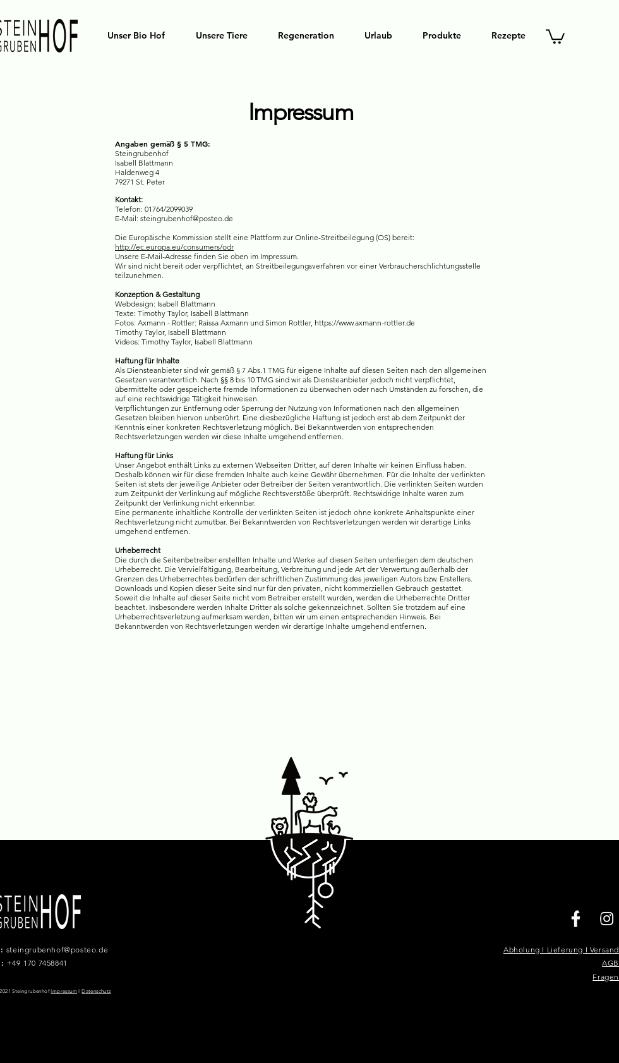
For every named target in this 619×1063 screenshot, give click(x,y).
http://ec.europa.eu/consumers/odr (174, 247)
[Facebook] (575, 918)
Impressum (64, 991)
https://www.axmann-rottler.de (365, 322)
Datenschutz (96, 991)
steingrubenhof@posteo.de (57, 949)
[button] (555, 36)
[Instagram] (606, 918)
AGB (610, 963)
